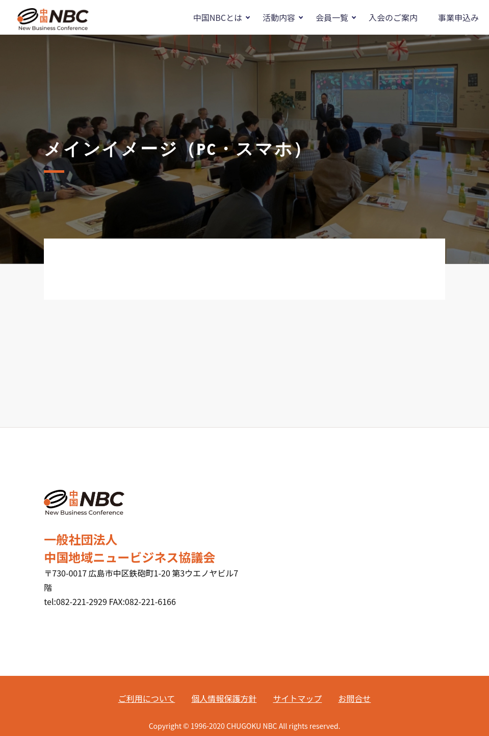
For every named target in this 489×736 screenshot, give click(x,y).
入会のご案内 (393, 17)
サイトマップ (297, 698)
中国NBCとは (217, 17)
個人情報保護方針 (223, 698)
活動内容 (279, 17)
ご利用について (146, 698)
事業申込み (458, 17)
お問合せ (354, 698)
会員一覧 (332, 17)
